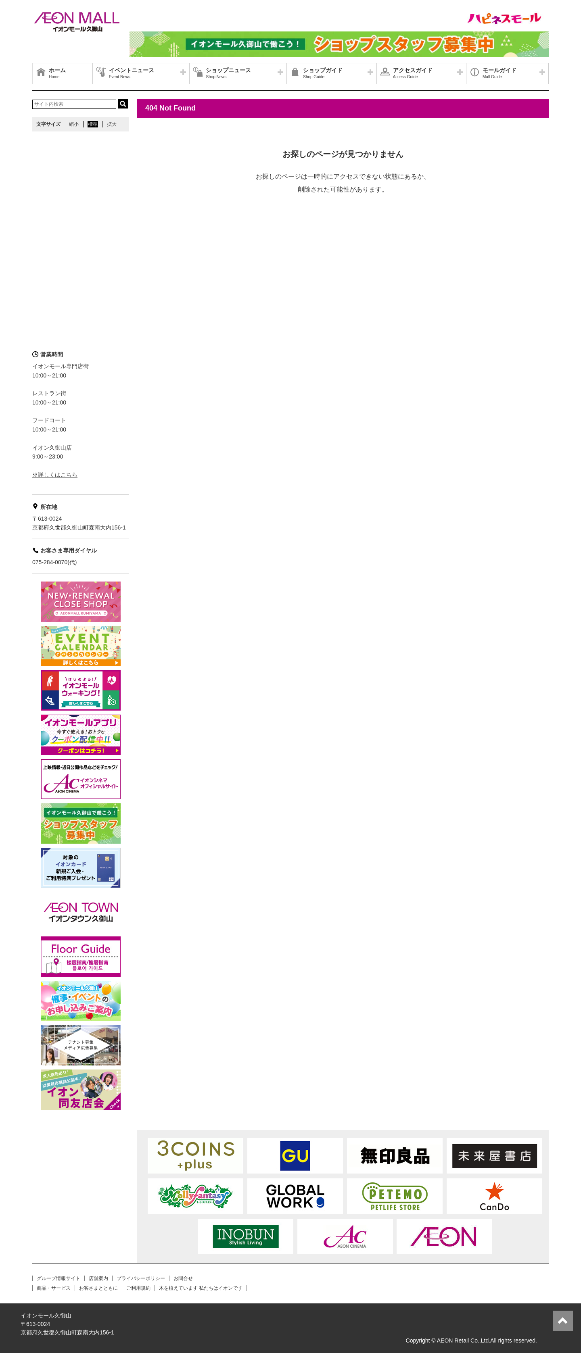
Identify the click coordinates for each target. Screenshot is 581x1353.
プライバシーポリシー (141, 1278)
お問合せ (183, 1278)
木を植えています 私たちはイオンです (200, 1288)
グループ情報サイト (58, 1278)
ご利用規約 (138, 1288)
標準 (93, 124)
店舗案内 (98, 1278)
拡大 (112, 124)
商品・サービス (54, 1288)
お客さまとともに (98, 1288)
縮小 (74, 124)
